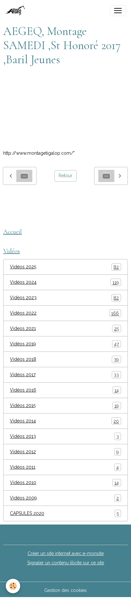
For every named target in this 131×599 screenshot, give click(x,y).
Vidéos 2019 (65, 344)
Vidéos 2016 (65, 390)
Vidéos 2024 (65, 282)
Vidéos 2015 (65, 405)
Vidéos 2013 (65, 436)
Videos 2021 (65, 328)
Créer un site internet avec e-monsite (66, 553)
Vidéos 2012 (65, 452)
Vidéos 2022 (65, 313)
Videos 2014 (65, 421)
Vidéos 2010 (65, 482)
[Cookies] (13, 586)
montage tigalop (23, 199)
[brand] (17, 10)
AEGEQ (54, 199)
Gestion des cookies (65, 590)
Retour (65, 175)
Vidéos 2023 (65, 297)
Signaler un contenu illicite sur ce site (65, 562)
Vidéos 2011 (65, 467)
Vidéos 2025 (65, 267)
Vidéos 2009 (65, 498)
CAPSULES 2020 (65, 513)
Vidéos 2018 (65, 359)
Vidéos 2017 (65, 374)
